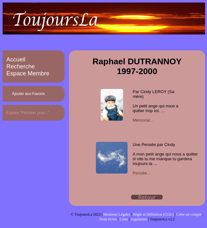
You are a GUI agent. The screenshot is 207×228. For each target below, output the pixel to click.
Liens (124, 219)
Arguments (138, 219)
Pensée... (141, 173)
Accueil (15, 59)
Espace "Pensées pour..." (27, 113)
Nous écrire (108, 219)
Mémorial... (143, 120)
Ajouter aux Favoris (28, 94)
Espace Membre (27, 73)
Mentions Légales (116, 214)
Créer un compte (189, 214)
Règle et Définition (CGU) (153, 214)
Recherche (20, 66)
